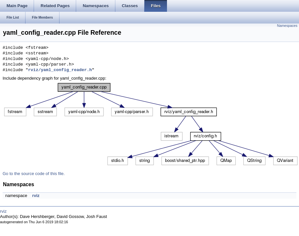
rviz (35, 195)
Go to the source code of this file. (34, 173)
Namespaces (287, 26)
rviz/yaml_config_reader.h (60, 70)
